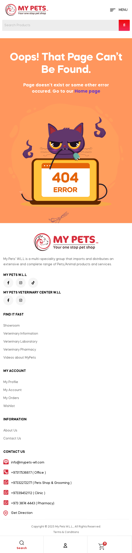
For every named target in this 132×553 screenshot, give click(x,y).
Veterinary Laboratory (20, 341)
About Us (10, 430)
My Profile (10, 382)
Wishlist (9, 406)
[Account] (65, 545)
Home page (87, 91)
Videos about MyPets (19, 357)
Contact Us (12, 438)
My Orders (11, 398)
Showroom (11, 325)
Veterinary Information (20, 333)
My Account (12, 390)
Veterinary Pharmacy (19, 349)
